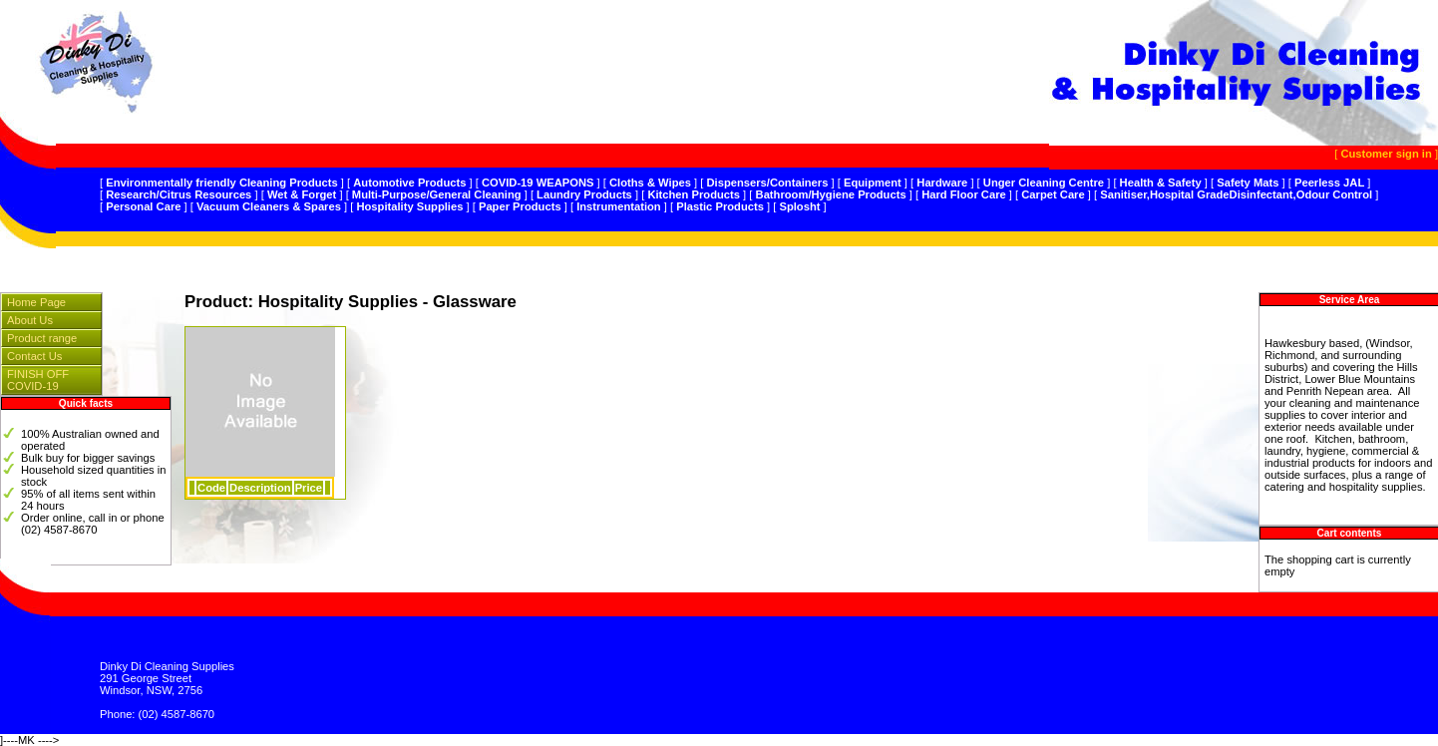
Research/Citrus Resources (178, 194)
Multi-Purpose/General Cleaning (437, 194)
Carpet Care (1052, 194)
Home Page (36, 302)
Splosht (799, 206)
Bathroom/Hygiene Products (831, 194)
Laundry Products (584, 194)
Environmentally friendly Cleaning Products (222, 182)
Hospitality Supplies (409, 206)
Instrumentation (618, 206)
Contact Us (34, 356)
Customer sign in (1385, 154)
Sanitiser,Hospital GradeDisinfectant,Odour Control (1236, 194)
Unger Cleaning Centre (1043, 182)
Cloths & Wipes (650, 182)
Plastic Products (720, 206)
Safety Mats (1247, 182)
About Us (30, 320)
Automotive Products (409, 182)
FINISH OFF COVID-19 (38, 380)
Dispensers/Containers (768, 182)
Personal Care (143, 206)
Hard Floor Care (963, 194)
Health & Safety (1161, 182)
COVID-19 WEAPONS (538, 182)
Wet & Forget (301, 194)
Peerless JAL (1329, 182)
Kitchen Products (693, 194)
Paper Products (520, 206)
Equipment (872, 182)
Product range (42, 338)
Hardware (941, 182)
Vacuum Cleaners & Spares (268, 206)
